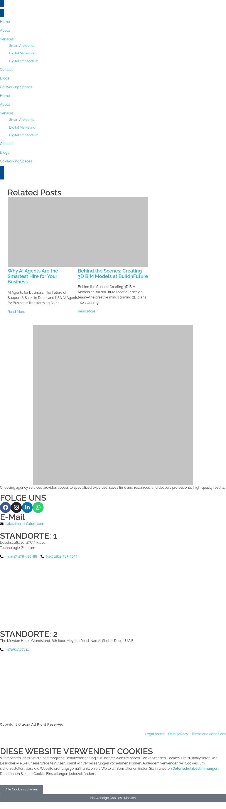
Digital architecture (24, 135)
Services (7, 113)
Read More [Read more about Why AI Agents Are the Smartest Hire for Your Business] (16, 312)
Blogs (4, 152)
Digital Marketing (22, 127)
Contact (6, 144)
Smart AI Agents (21, 119)
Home (5, 96)
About (5, 104)
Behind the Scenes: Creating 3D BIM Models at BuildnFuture (113, 273)
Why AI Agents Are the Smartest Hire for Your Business (33, 276)
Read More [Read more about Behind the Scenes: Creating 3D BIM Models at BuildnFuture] (87, 311)
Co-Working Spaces (16, 161)
